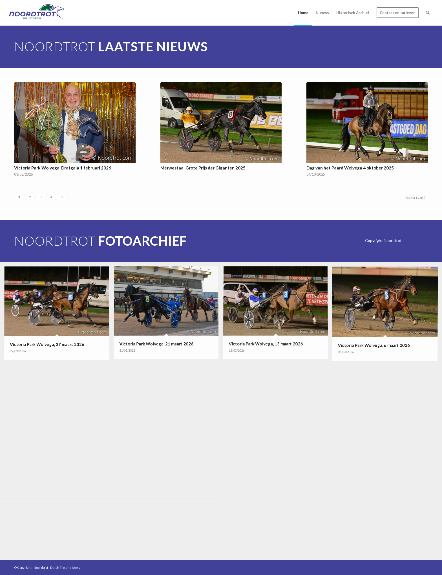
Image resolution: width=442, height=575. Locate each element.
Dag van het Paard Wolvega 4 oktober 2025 (350, 167)
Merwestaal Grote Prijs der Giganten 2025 (203, 167)
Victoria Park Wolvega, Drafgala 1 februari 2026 (62, 167)
